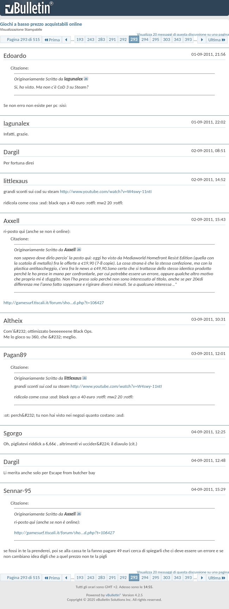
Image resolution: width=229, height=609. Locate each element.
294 (144, 39)
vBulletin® (114, 595)
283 (101, 39)
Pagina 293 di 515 (23, 39)
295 (155, 39)
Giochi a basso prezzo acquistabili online (41, 24)
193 (79, 39)
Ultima (217, 39)
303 (166, 39)
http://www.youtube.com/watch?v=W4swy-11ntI (105, 191)
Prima (52, 39)
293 (134, 39)
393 (188, 39)
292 (123, 39)
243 (90, 39)
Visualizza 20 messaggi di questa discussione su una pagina (183, 34)
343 (177, 39)
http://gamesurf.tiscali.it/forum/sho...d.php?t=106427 (54, 302)
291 (112, 39)
